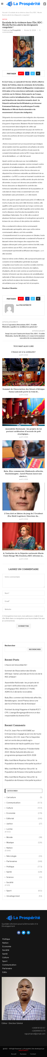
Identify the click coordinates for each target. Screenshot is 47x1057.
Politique (24, 866)
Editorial (24, 818)
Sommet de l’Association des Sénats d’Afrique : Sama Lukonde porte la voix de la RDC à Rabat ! (23, 674)
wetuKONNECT (23, 1050)
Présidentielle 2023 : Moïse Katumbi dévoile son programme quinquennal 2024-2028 (22, 752)
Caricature (24, 797)
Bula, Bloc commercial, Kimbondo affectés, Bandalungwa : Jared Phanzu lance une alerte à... (23, 473)
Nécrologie (24, 856)
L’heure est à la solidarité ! (23, 352)
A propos (23, 1054)
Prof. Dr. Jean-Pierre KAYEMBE (18, 731)
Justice (24, 824)
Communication (24, 803)
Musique (24, 842)
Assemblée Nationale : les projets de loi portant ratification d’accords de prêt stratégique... (23, 431)
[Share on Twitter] (32, 73)
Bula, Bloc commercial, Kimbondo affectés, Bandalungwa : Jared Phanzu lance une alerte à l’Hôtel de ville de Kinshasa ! (23, 701)
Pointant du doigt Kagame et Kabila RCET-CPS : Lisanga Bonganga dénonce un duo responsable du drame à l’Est (23, 712)
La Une (9, 829)
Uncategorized (24, 896)
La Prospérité (15, 30)
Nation (4, 19)
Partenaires (24, 861)
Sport (24, 891)
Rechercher (10, 645)
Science (24, 877)
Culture (24, 808)
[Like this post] (22, 73)
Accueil (4, 12)
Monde (24, 837)
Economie (24, 813)
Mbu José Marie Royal (14, 749)
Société (9, 882)
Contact (33, 1054)
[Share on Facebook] (27, 73)
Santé (24, 872)
